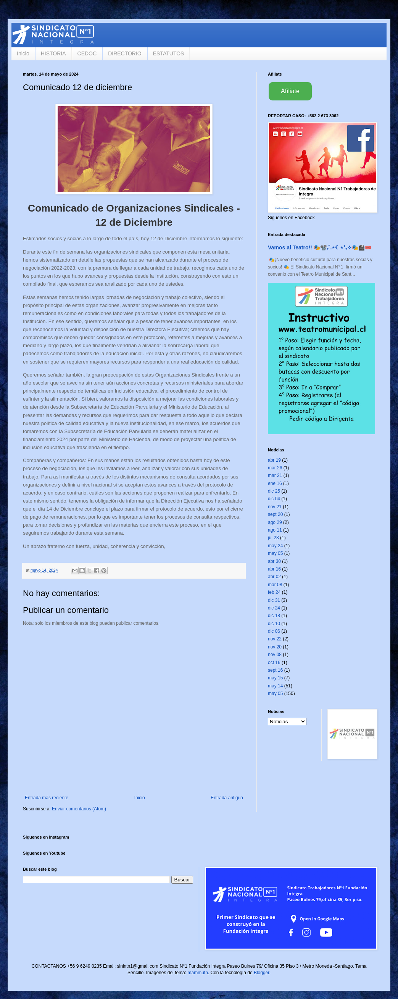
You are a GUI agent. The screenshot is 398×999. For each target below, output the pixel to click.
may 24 (275, 545)
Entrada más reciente (46, 797)
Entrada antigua (227, 797)
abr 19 (274, 460)
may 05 (275, 553)
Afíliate (290, 91)
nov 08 (275, 654)
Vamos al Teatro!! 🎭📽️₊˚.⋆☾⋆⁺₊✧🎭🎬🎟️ (319, 247)
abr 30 (274, 561)
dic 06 (274, 631)
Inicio (23, 53)
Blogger (261, 972)
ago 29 (275, 522)
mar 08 (275, 584)
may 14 (275, 686)
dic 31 (274, 600)
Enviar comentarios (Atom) (79, 808)
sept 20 (275, 514)
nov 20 (275, 647)
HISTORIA (53, 53)
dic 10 (274, 623)
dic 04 (274, 498)
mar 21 (275, 475)
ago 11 (275, 530)
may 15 (275, 678)
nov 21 (275, 506)
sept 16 (275, 670)
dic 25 (274, 491)
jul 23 (273, 537)
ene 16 (275, 483)
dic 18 (274, 615)
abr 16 (274, 569)
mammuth (197, 972)
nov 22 (275, 639)
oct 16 (274, 662)
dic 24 (274, 608)
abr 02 (274, 576)
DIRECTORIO (125, 53)
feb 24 (274, 592)
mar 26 (275, 467)
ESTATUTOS (168, 53)
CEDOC (87, 53)
